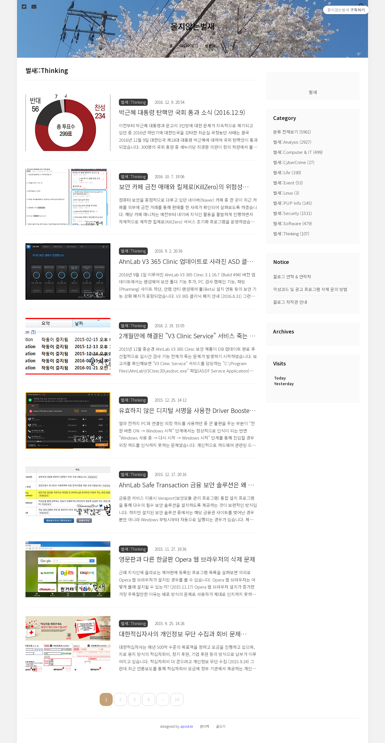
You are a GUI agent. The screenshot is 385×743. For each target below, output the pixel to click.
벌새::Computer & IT (298, 152)
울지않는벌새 (192, 26)
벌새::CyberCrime (294, 162)
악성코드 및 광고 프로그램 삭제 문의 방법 (310, 289)
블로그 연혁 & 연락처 (292, 276)
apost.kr (186, 726)
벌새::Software (292, 223)
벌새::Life (287, 172)
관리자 (204, 726)
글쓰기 (220, 726)
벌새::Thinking (291, 233)
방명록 (210, 46)
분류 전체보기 (292, 132)
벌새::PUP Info (292, 203)
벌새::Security (292, 213)
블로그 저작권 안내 (290, 302)
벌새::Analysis (292, 142)
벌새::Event (288, 183)
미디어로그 (189, 46)
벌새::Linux (286, 193)
